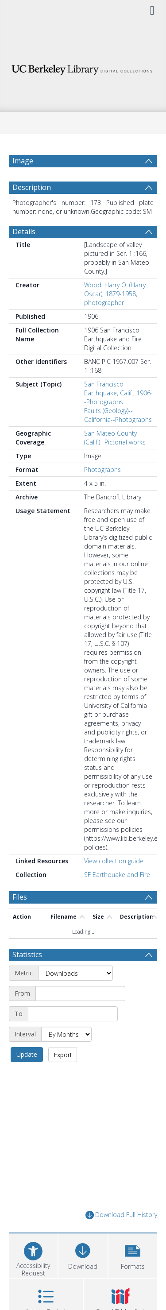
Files (19, 897)
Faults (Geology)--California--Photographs (118, 415)
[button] (132, 1254)
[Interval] (66, 1034)
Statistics (27, 954)
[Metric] (75, 973)
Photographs (102, 469)
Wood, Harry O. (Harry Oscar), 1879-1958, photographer (115, 294)
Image (22, 161)
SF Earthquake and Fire (117, 874)
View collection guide (113, 861)
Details (23, 231)
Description (31, 187)
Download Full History (121, 1215)
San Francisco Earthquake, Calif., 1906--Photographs (118, 393)
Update (26, 1054)
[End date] (73, 1013)
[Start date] (80, 993)
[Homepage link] (83, 67)
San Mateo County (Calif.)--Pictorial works (115, 437)
